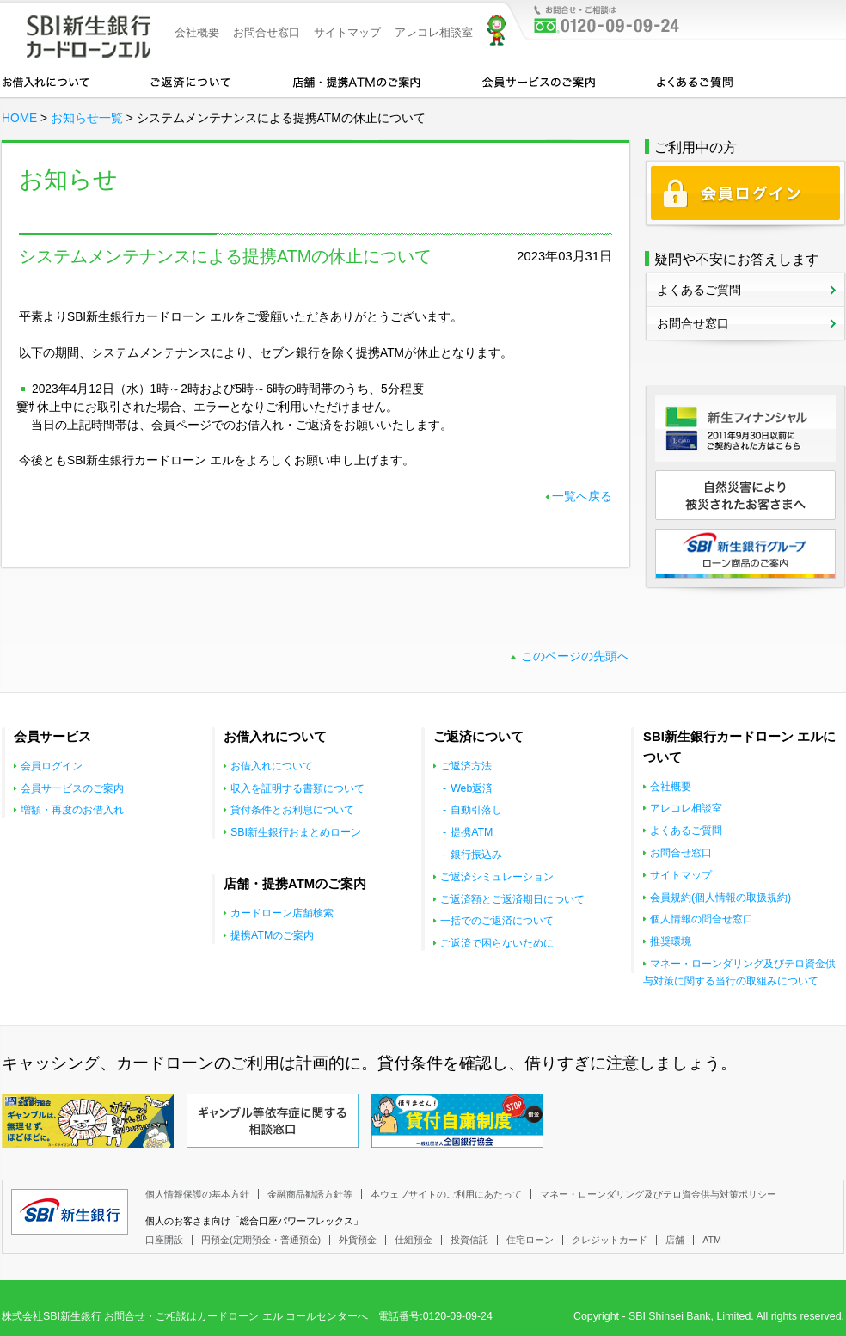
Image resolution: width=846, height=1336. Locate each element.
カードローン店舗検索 (282, 913)
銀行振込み (476, 855)
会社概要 (197, 32)
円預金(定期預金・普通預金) (261, 1240)
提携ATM (472, 832)
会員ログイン (52, 766)
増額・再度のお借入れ (72, 810)
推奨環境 (670, 941)
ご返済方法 (466, 766)
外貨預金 (358, 1240)
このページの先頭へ (575, 656)
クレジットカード (609, 1240)
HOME (19, 118)
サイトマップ (347, 32)
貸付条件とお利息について (292, 810)
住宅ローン (530, 1240)
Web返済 (472, 788)
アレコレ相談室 (434, 32)
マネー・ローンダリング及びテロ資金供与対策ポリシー (658, 1194)
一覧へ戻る (582, 496)
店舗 (674, 1240)
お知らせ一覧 (87, 118)
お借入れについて (45, 81)
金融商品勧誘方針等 (309, 1194)
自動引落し (476, 810)
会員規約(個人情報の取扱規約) (720, 898)
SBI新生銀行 (69, 1212)
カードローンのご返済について (190, 81)
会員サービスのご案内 (538, 81)
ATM (711, 1240)
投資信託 (469, 1240)
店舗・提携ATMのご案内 (356, 81)
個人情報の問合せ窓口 (701, 919)
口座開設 (164, 1240)
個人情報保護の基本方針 (197, 1194)
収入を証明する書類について (297, 788)
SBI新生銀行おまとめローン (295, 832)
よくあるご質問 (695, 81)
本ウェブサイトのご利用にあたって (446, 1194)
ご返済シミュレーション (497, 877)
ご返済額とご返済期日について (512, 899)
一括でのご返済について (497, 921)
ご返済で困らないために (497, 943)
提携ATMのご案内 (272, 935)
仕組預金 (413, 1240)
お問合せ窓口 (266, 32)
